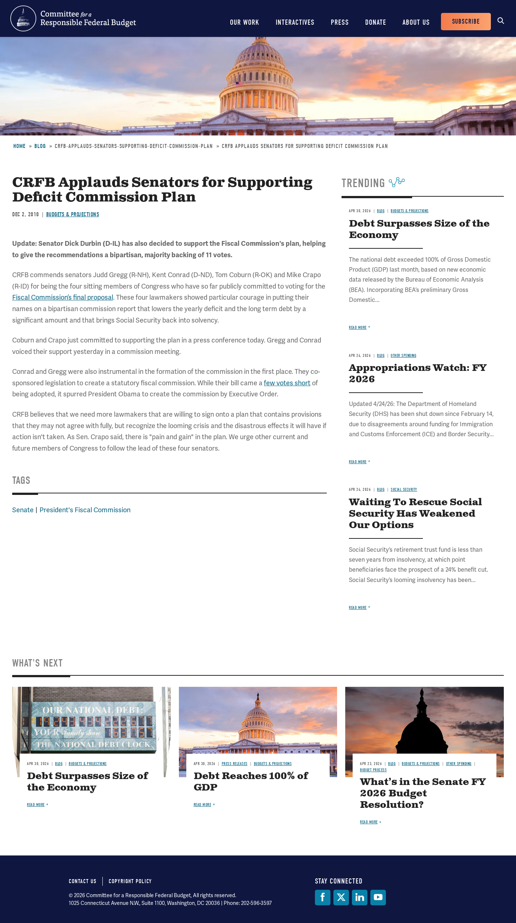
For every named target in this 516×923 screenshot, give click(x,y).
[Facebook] (322, 897)
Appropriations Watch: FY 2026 (417, 374)
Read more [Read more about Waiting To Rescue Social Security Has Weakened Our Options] (358, 607)
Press (340, 22)
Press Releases (235, 763)
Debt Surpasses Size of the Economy (419, 229)
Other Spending (403, 355)
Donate (375, 22)
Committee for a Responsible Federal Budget (73, 18)
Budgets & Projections (72, 214)
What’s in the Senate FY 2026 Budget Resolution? (423, 794)
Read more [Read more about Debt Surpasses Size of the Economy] (358, 327)
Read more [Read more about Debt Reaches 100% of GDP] (202, 804)
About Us (416, 22)
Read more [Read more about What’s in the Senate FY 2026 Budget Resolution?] (369, 822)
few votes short (287, 383)
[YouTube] (378, 897)
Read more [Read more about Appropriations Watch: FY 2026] (358, 461)
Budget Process (373, 770)
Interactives (295, 22)
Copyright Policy (130, 881)
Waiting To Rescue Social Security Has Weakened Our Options (415, 514)
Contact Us (82, 881)
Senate (23, 510)
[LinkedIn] (359, 897)
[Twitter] (341, 897)
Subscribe (466, 21)
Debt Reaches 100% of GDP (251, 782)
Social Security (404, 489)
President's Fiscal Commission (85, 510)
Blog (40, 146)
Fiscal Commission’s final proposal (62, 297)
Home (19, 146)
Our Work (244, 22)
